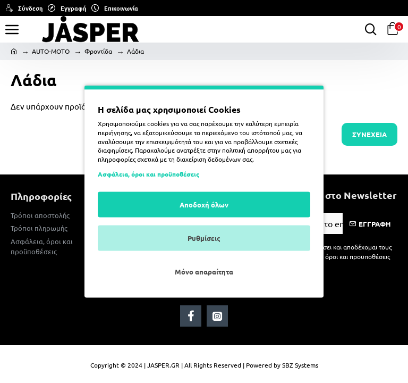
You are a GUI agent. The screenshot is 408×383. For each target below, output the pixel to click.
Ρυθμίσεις (204, 237)
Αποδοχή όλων (204, 204)
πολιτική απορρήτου (250, 150)
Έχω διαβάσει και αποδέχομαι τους (337, 252)
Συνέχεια (369, 134)
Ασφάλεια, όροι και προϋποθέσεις (148, 173)
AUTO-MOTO (51, 51)
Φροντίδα (98, 51)
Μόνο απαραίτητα (204, 271)
